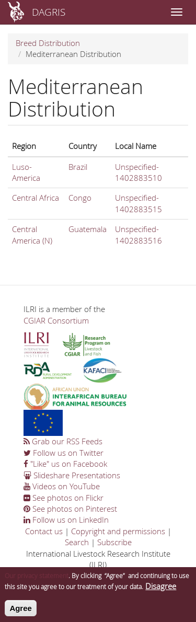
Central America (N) (32, 234)
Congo (79, 197)
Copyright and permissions (118, 531)
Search (77, 542)
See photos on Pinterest (70, 508)
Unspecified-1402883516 (138, 234)
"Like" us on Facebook (65, 463)
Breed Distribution (48, 43)
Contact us (44, 531)
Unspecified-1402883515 (138, 203)
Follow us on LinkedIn (66, 519)
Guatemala (87, 229)
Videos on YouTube (62, 486)
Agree (20, 611)
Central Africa (35, 197)
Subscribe (114, 542)
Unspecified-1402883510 (138, 172)
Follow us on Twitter (63, 452)
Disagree (160, 589)
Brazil (77, 167)
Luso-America (26, 172)
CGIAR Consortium (56, 320)
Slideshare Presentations (72, 475)
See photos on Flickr (63, 497)
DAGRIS (48, 11)
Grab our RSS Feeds (63, 441)
